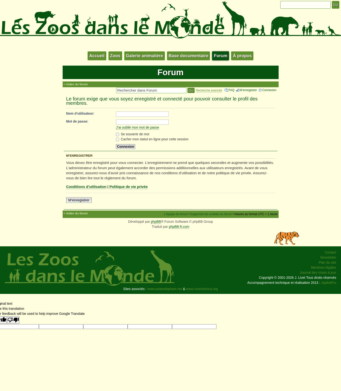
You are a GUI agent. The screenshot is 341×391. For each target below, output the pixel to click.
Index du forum (77, 84)
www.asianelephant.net (164, 289)
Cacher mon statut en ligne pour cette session (152, 139)
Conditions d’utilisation (86, 187)
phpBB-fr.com (179, 227)
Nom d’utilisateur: (80, 113)
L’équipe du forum (176, 214)
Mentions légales (323, 267)
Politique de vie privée (128, 187)
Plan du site (327, 262)
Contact (330, 252)
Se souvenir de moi (132, 134)
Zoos (115, 55)
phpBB (156, 221)
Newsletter (328, 257)
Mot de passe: (77, 121)
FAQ (231, 90)
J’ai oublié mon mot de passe (137, 127)
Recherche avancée (209, 90)
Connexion (269, 90)
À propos (242, 55)
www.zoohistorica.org (202, 289)
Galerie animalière (144, 55)
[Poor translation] (13, 320)
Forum (220, 55)
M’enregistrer (248, 90)
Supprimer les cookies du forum (211, 214)
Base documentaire (189, 55)
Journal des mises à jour (318, 272)
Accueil (97, 55)
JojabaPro (328, 283)
